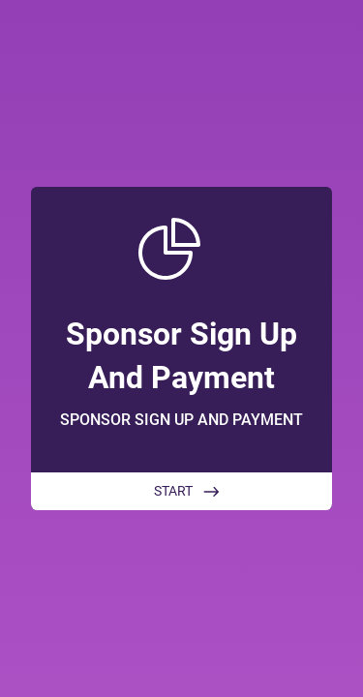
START (173, 491)
